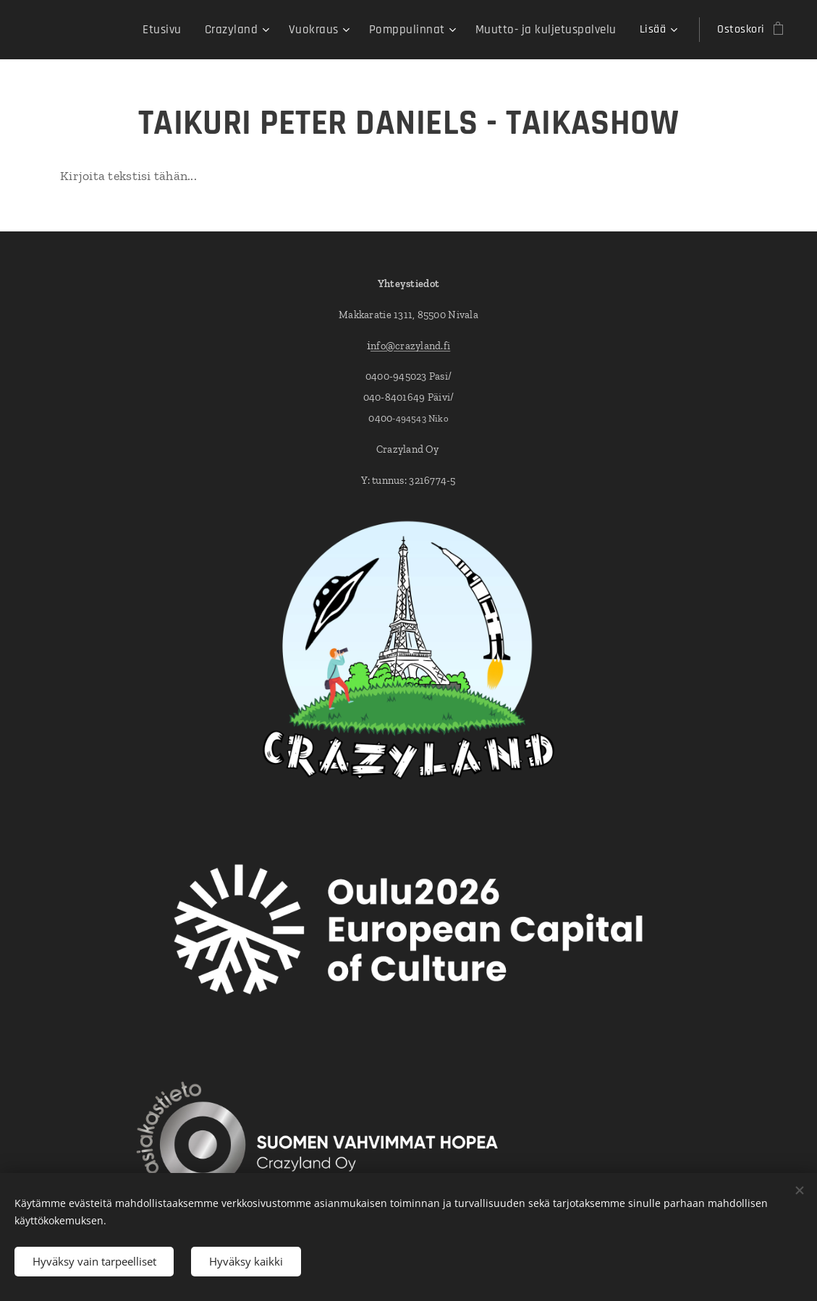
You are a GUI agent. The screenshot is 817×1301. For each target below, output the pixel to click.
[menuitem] (190, 30)
